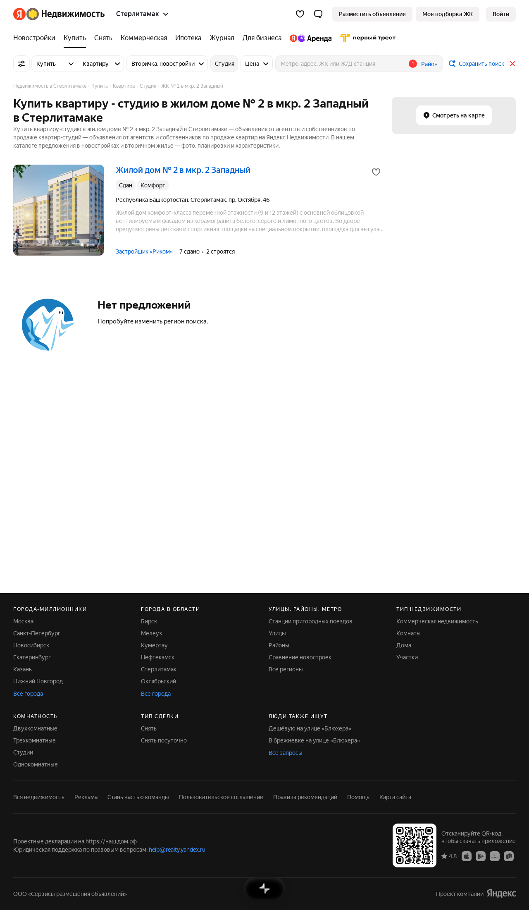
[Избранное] (300, 14)
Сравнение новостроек (300, 657)
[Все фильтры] (21, 63)
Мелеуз (151, 633)
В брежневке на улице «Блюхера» (314, 740)
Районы (279, 645)
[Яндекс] (19, 14)
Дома (403, 645)
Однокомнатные (35, 764)
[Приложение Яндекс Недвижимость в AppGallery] (495, 856)
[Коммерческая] (144, 38)
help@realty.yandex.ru (177, 849)
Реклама (86, 797)
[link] (501, 14)
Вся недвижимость (38, 797)
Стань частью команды (138, 797)
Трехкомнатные (34, 740)
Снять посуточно (164, 740)
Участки (407, 657)
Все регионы (286, 669)
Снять (149, 728)
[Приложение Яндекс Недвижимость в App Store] (467, 856)
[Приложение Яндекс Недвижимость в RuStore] (509, 856)
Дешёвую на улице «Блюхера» (310, 728)
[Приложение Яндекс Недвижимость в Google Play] (481, 856)
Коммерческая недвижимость (437, 621)
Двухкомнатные (35, 728)
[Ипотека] (188, 38)
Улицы (277, 633)
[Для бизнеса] (262, 38)
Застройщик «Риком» (144, 251)
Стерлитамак (158, 669)
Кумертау (154, 645)
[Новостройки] (36, 38)
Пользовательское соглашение (221, 797)
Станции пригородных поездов (311, 621)
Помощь (358, 797)
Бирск (149, 621)
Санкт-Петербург (36, 633)
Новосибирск (31, 645)
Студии (23, 752)
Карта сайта (395, 797)
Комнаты (408, 633)
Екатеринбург (32, 657)
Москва (23, 621)
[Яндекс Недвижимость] (65, 14)
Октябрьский (158, 681)
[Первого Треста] (366, 38)
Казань (22, 669)
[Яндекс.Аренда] (311, 38)
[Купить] (75, 38)
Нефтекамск (157, 657)
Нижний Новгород (38, 681)
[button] (318, 14)
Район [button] (429, 64)
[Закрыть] (512, 63)
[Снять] (103, 38)
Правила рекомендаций (305, 797)
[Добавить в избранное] (376, 172)
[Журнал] (221, 38)
